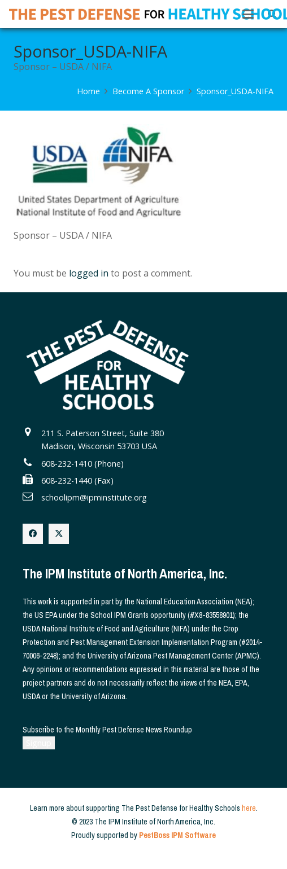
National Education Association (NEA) (194, 601)
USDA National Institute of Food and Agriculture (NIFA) (106, 629)
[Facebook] (33, 534)
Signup (38, 743)
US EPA (45, 615)
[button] (248, 14)
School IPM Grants (119, 615)
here (249, 808)
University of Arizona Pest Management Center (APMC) (173, 656)
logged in (88, 273)
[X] (59, 534)
